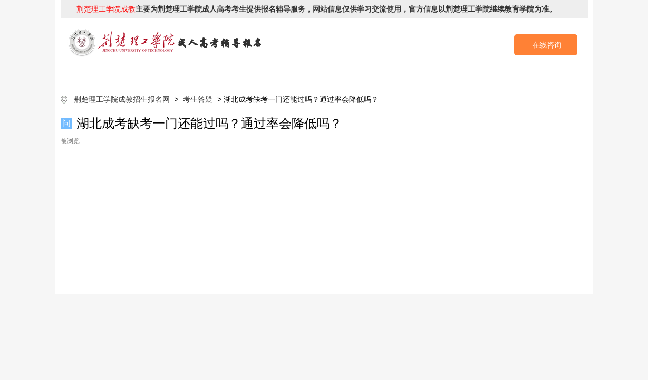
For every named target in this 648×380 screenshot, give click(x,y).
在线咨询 (547, 45)
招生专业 (294, 74)
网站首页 (112, 74)
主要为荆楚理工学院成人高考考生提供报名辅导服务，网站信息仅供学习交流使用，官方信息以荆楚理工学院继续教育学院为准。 (316, 9)
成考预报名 (536, 74)
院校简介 (172, 74)
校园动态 (415, 74)
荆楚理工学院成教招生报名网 (122, 99)
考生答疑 (475, 74)
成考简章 (233, 74)
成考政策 (354, 74)
